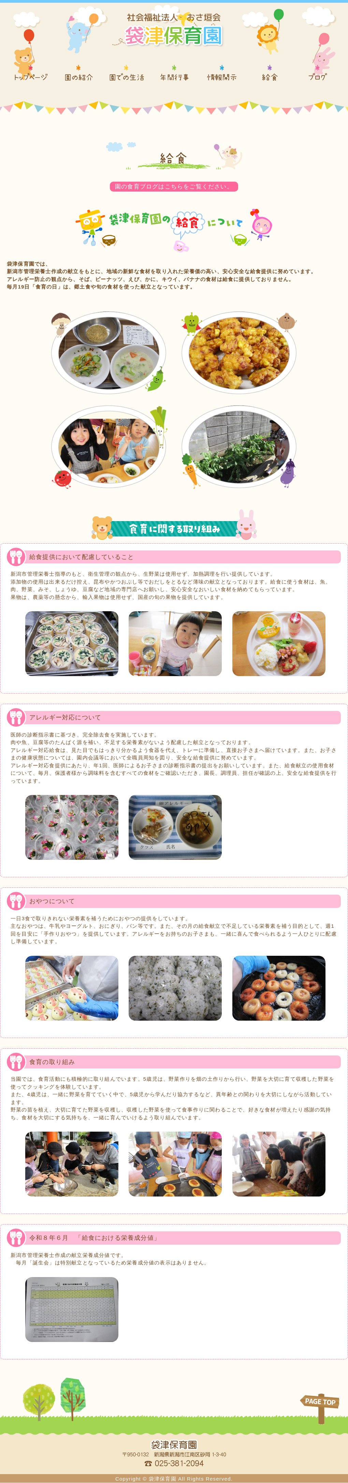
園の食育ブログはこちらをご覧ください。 (174, 186)
